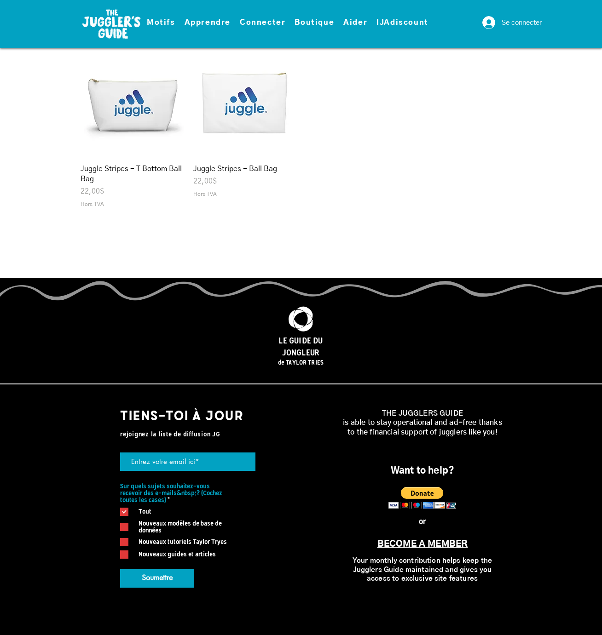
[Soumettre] (157, 578)
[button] (161, 23)
